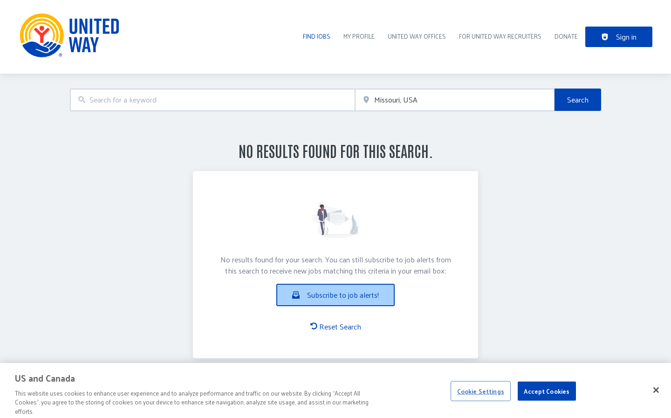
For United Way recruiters (500, 36)
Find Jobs (316, 36)
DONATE (566, 36)
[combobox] (212, 100)
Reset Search (335, 326)
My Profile (359, 36)
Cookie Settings (480, 394)
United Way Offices (417, 36)
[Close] (656, 393)
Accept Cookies (546, 394)
